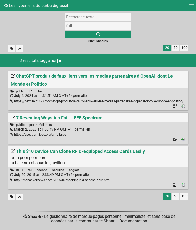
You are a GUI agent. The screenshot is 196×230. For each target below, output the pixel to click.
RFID (19, 170)
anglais (74, 170)
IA (31, 91)
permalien (49, 96)
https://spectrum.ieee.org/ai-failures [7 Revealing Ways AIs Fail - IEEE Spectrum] (38, 134)
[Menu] (191, 7)
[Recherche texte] (98, 17)
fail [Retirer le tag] (56, 61)
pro (31, 125)
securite (58, 170)
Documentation (133, 221)
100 (184, 48)
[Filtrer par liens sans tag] (11, 48)
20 (167, 48)
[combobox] (98, 26)
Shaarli (34, 216)
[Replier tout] (19, 48)
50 (176, 48)
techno (42, 170)
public (20, 91)
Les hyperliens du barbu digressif (36, 5)
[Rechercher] (98, 34)
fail (40, 91)
